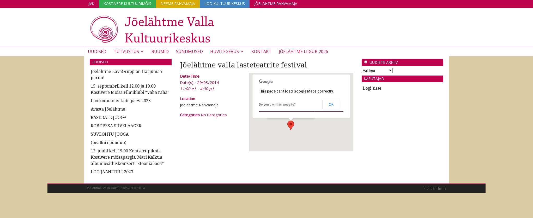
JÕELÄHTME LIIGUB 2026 (303, 51)
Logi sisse (372, 88)
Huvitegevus (224, 51)
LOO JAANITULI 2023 (112, 171)
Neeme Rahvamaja (178, 3)
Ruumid (160, 51)
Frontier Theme (435, 188)
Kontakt (261, 51)
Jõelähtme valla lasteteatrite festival (243, 65)
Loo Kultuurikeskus (224, 3)
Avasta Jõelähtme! (109, 109)
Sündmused (189, 51)
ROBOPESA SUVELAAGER (116, 125)
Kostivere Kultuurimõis (127, 3)
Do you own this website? (277, 104)
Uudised (97, 51)
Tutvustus (126, 51)
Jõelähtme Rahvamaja (275, 3)
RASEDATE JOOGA (108, 117)
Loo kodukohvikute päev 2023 (121, 100)
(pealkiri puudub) (108, 142)
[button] (290, 125)
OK (331, 104)
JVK (91, 3)
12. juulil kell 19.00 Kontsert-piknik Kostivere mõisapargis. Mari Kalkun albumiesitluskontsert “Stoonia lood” (127, 157)
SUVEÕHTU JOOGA (110, 134)
